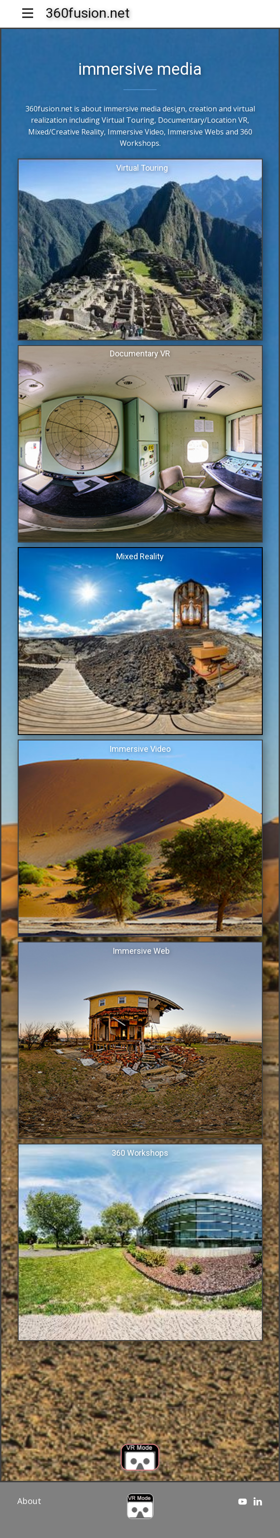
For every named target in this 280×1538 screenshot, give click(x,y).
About (29, 1500)
